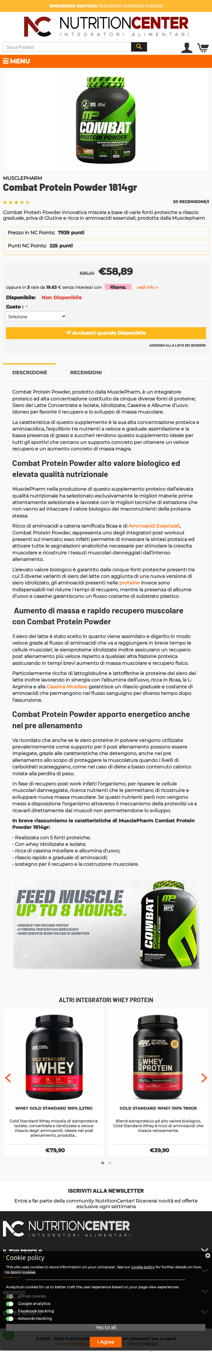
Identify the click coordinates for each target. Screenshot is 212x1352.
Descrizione (29, 372)
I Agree (105, 1342)
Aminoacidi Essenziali (154, 526)
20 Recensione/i (191, 201)
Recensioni (86, 372)
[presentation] (7, 1078)
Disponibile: (20, 297)
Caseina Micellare (67, 687)
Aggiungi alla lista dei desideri (177, 345)
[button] (102, 1164)
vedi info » (147, 287)
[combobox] (75, 47)
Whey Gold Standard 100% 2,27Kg (53, 1108)
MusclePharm (22, 178)
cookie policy (143, 1267)
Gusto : (15, 307)
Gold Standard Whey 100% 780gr (158, 1108)
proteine (129, 583)
